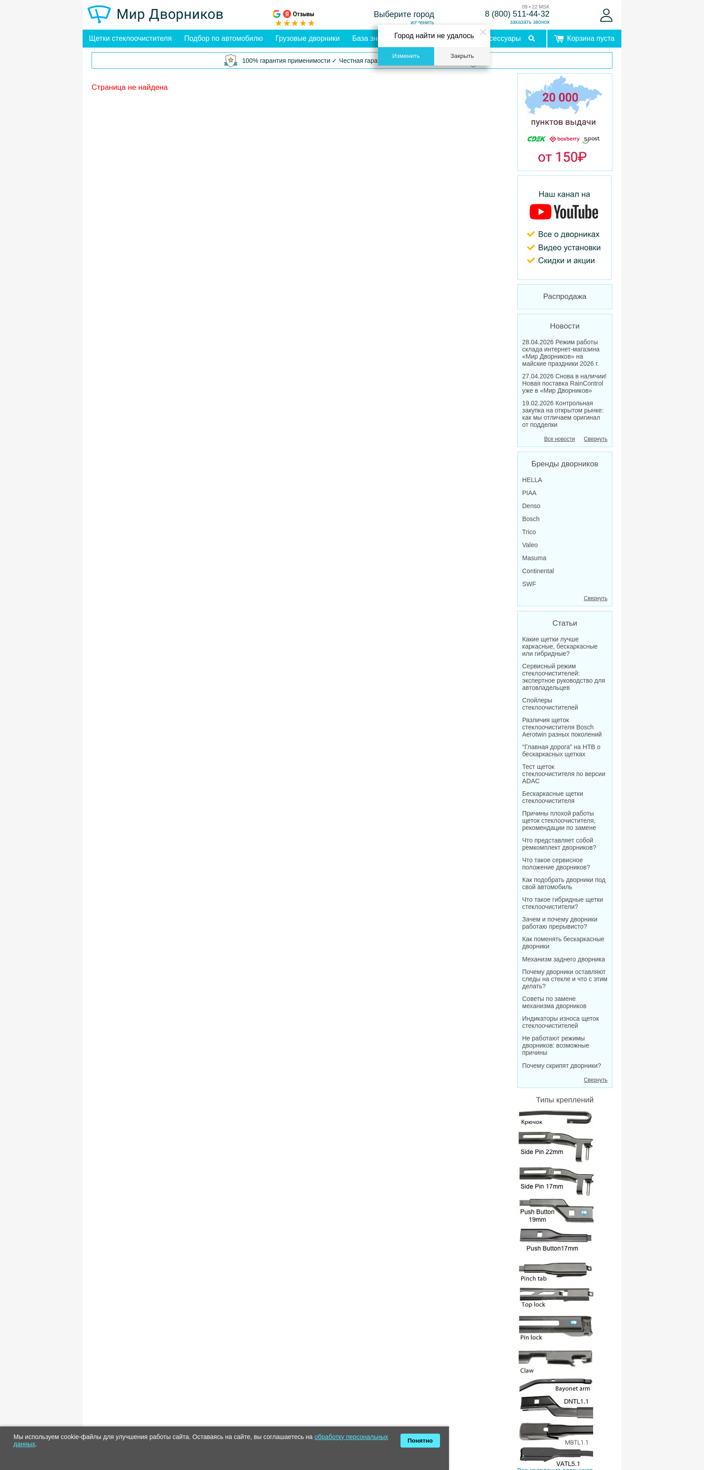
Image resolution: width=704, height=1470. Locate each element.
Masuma (534, 558)
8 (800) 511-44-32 (517, 13)
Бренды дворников (565, 464)
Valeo (530, 545)
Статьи (564, 623)
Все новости (559, 439)
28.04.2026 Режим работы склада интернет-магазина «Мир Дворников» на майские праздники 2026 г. (560, 352)
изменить (422, 22)
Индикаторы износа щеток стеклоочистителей (560, 1022)
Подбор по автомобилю (223, 38)
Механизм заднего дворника (563, 959)
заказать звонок (530, 22)
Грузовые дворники (308, 38)
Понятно (420, 1440)
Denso (531, 505)
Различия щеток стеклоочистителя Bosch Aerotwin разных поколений (562, 727)
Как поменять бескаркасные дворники (563, 942)
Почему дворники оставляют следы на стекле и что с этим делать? (564, 979)
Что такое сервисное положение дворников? (556, 863)
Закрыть (462, 56)
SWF (529, 584)
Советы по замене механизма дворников (554, 1002)
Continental (538, 571)
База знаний (373, 38)
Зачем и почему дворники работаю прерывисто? (560, 923)
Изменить (406, 56)
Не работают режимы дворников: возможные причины (555, 1045)
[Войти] (606, 15)
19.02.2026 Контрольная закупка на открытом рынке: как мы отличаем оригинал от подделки (563, 413)
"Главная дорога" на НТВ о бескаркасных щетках (561, 750)
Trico (529, 531)
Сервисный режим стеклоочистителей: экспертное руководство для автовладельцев (563, 677)
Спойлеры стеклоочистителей (550, 704)
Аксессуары (501, 38)
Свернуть (595, 439)
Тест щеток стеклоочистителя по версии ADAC (563, 774)
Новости (565, 326)
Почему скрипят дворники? (561, 1065)
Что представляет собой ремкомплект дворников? (559, 844)
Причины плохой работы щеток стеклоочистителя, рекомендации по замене (559, 820)
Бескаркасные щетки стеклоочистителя (552, 797)
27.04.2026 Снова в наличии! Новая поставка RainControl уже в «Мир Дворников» (564, 383)
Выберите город (404, 14)
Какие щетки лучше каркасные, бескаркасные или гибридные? (560, 646)
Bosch (531, 518)
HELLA (532, 479)
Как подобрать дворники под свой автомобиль (564, 883)
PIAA (529, 492)
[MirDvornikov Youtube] (564, 228)
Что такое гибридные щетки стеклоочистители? (562, 903)
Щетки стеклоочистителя (130, 38)
